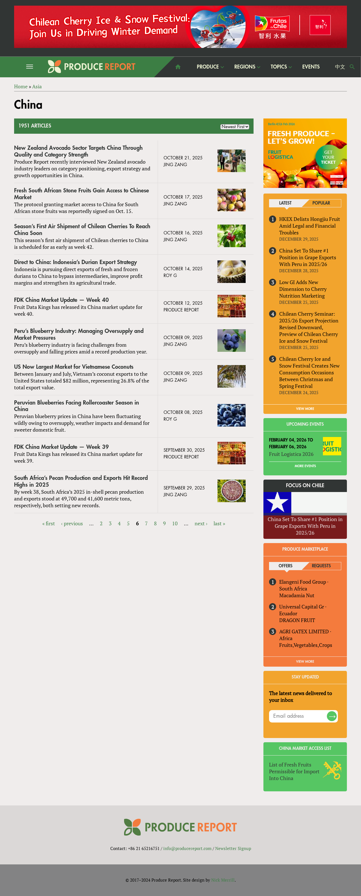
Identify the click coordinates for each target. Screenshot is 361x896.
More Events (305, 466)
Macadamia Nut (296, 595)
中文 (340, 66)
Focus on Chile (305, 485)
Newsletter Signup (233, 848)
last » (219, 523)
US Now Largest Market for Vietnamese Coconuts (73, 367)
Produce (208, 67)
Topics (279, 67)
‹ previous (72, 523)
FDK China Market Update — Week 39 (61, 447)
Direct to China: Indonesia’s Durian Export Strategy (75, 262)
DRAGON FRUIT (297, 620)
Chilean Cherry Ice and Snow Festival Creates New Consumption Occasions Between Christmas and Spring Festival (309, 372)
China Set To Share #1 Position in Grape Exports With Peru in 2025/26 (307, 257)
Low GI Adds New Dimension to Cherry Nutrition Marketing (303, 289)
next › (201, 523)
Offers (285, 566)
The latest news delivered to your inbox (300, 696)
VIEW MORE (305, 408)
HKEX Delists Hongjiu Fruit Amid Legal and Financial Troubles (309, 226)
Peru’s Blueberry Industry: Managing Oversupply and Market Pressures (79, 334)
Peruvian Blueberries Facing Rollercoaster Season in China (76, 406)
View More (305, 661)
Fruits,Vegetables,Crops (305, 645)
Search (352, 66)
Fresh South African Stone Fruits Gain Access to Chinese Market (81, 194)
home (178, 66)
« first (48, 523)
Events (311, 66)
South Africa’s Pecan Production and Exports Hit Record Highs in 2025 (81, 481)
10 (175, 523)
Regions (244, 67)
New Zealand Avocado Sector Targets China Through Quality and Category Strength (78, 151)
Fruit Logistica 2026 (291, 454)
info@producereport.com (187, 848)
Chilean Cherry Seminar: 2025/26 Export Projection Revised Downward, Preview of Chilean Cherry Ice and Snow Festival (308, 327)
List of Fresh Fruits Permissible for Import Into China (294, 771)
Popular (321, 203)
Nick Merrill (223, 880)
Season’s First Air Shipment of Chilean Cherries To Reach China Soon (82, 229)
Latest (285, 203)
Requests (321, 566)
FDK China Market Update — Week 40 (61, 300)
